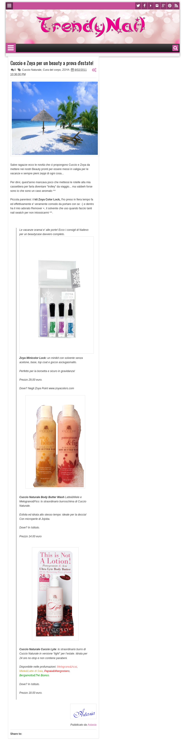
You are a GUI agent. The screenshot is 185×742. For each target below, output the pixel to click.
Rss (176, 5)
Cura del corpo (52, 69)
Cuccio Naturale (31, 69)
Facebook (144, 5)
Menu (9, 6)
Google (163, 5)
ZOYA (65, 69)
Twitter (138, 5)
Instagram (157, 5)
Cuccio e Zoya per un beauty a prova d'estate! (52, 63)
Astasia (92, 724)
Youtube (151, 5)
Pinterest (170, 5)
